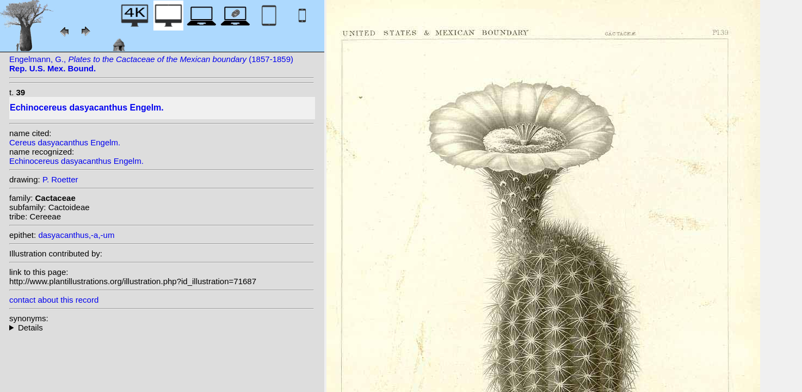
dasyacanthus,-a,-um (76, 235)
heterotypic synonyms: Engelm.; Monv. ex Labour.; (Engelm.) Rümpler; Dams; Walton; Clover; (161, 327)
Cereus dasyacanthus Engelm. (64, 142)
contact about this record (53, 299)
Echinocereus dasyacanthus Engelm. (76, 161)
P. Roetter (60, 179)
